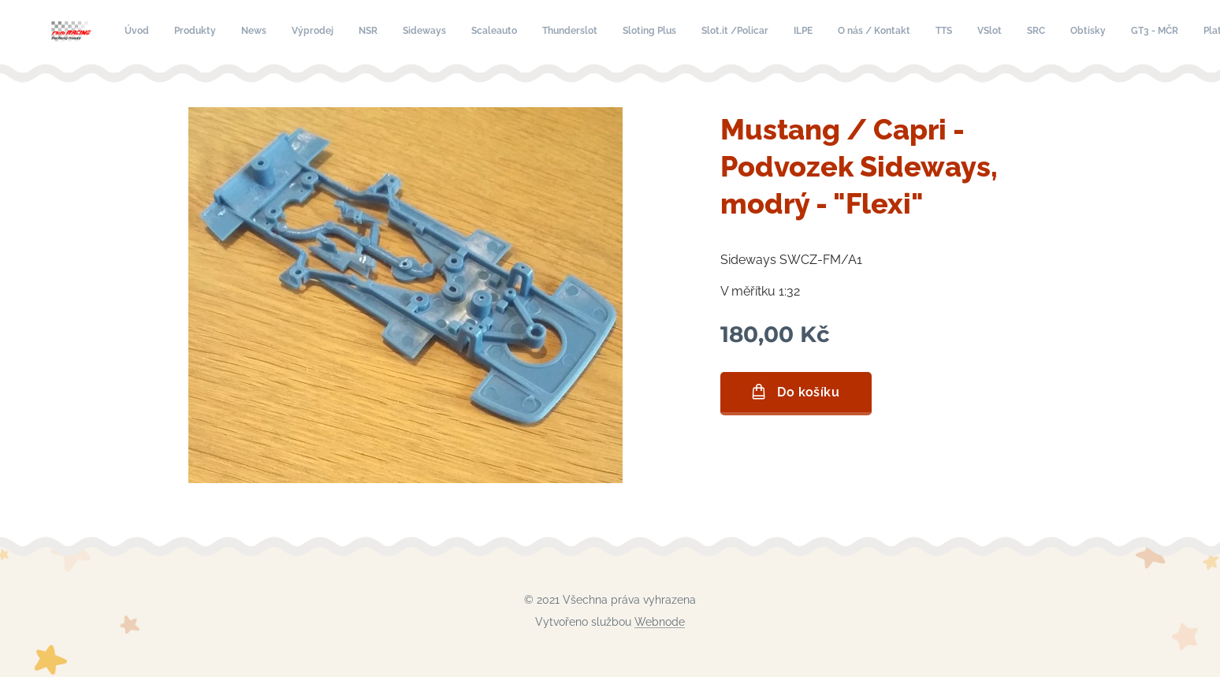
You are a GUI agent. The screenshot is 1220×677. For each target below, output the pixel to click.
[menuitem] (451, 32)
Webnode (659, 622)
